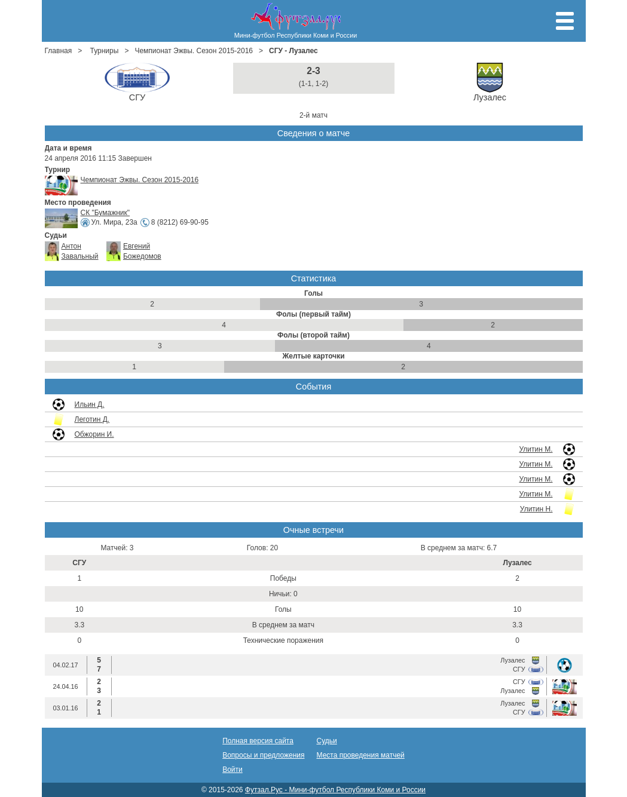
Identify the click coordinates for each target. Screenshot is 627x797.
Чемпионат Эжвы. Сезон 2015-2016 (193, 51)
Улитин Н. (536, 509)
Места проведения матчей (361, 755)
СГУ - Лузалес (293, 51)
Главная (58, 51)
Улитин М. (535, 449)
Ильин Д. (90, 404)
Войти (232, 769)
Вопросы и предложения (263, 755)
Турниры (104, 51)
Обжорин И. (94, 434)
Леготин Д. (92, 419)
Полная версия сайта (257, 741)
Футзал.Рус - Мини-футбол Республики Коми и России (335, 790)
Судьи (327, 741)
